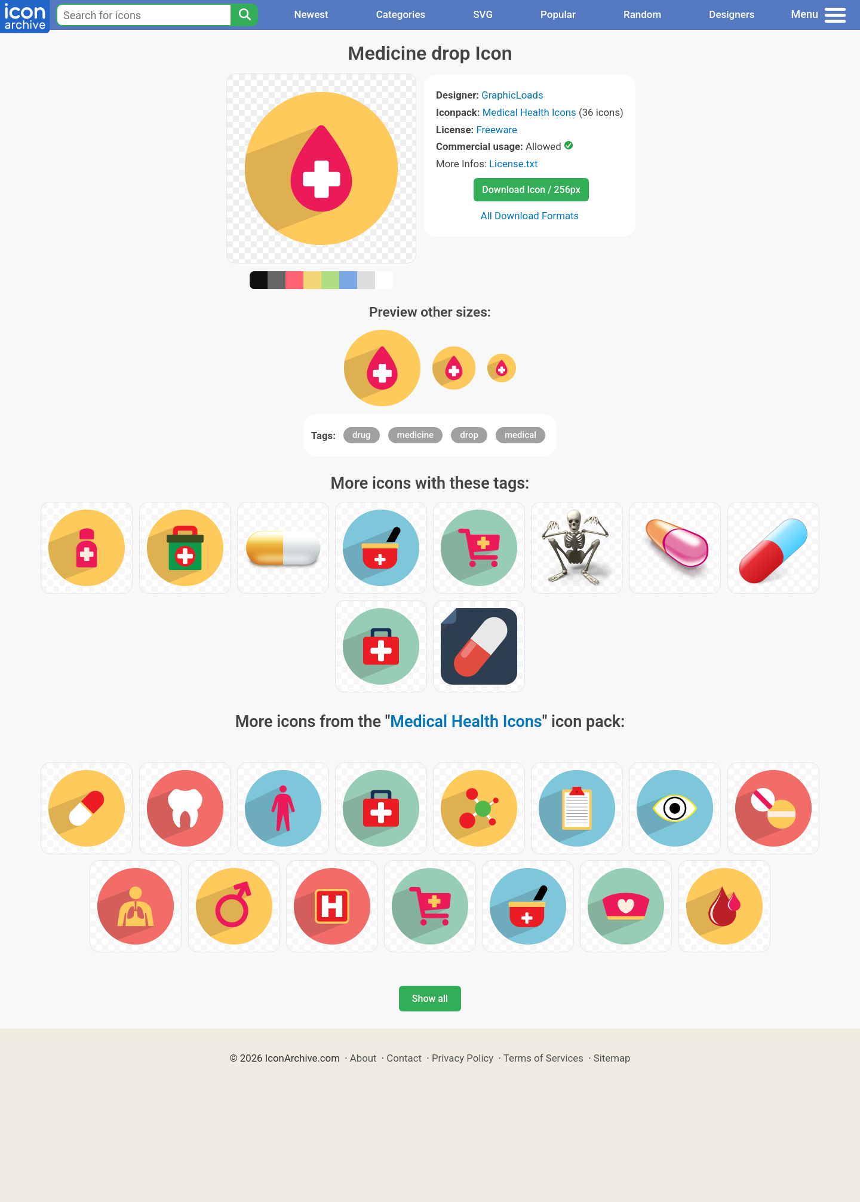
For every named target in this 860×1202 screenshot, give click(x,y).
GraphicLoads (512, 95)
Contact (404, 1058)
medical (520, 435)
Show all (430, 998)
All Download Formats (530, 216)
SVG (483, 14)
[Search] (244, 15)
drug (361, 435)
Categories (401, 14)
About (363, 1058)
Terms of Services (543, 1058)
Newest (311, 14)
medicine (415, 435)
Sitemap (612, 1058)
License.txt (513, 164)
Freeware (496, 130)
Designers (731, 14)
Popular (558, 14)
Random (642, 14)
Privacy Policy (462, 1058)
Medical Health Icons (529, 112)
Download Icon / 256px (531, 189)
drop (469, 435)
